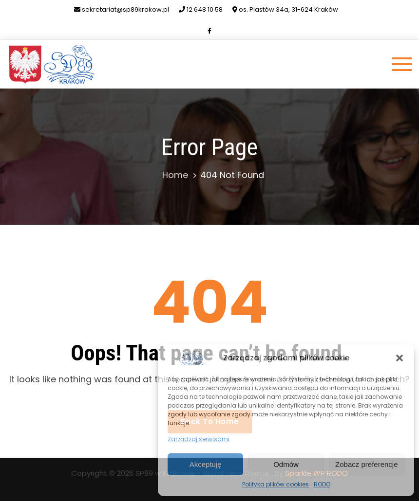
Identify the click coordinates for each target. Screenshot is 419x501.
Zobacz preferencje (366, 464)
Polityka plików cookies (275, 484)
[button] (399, 358)
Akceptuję (206, 464)
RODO (322, 484)
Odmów (286, 464)
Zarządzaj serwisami (198, 439)
